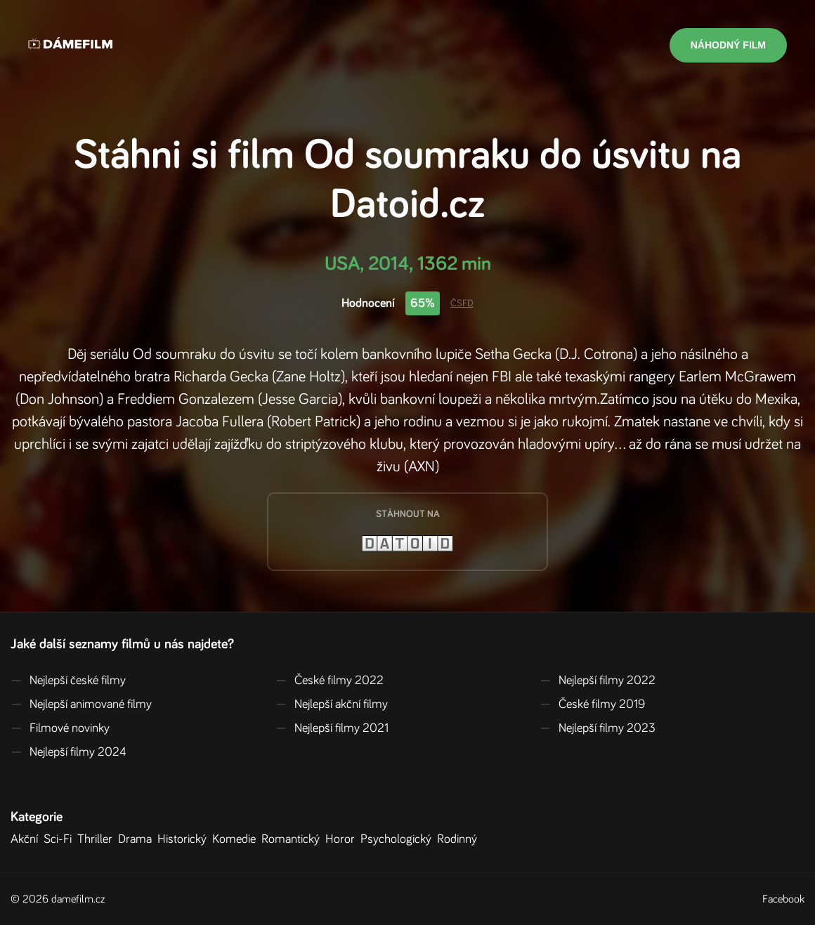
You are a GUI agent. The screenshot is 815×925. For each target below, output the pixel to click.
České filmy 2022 (329, 680)
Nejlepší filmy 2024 (68, 752)
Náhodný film (728, 45)
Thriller (97, 839)
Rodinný (460, 839)
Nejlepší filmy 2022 (598, 680)
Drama (137, 839)
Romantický (293, 839)
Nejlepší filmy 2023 (598, 728)
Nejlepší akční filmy (331, 704)
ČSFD (462, 303)
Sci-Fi (60, 839)
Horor (342, 839)
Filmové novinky (60, 728)
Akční (27, 839)
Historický (184, 839)
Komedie (236, 839)
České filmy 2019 (592, 704)
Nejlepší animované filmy (81, 704)
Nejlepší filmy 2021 (332, 728)
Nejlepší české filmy (68, 680)
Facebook (783, 899)
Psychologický (398, 839)
